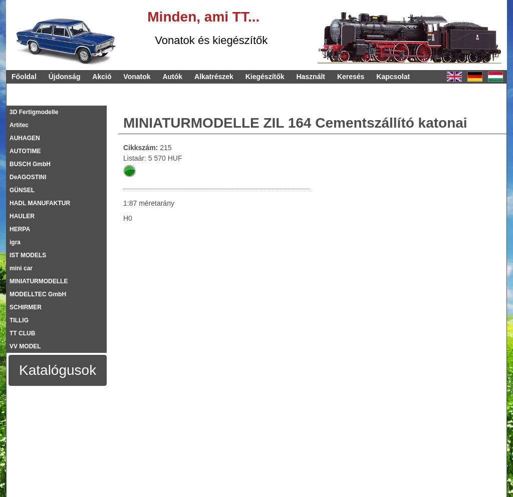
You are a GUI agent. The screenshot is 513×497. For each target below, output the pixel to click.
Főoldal (24, 77)
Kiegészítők (265, 77)
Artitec (19, 125)
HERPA (20, 229)
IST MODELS (28, 255)
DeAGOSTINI (28, 177)
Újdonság (65, 77)
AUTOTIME (25, 151)
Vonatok (136, 77)
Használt (310, 77)
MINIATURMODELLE (39, 281)
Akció (101, 77)
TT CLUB (22, 333)
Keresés (351, 77)
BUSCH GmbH (30, 164)
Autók (172, 77)
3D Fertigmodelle (34, 112)
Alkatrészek (213, 77)
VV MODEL (25, 346)
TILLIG (19, 320)
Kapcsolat (393, 77)
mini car (21, 268)
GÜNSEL (22, 190)
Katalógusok (57, 370)
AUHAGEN (25, 138)
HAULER (22, 216)
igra (15, 242)
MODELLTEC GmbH (38, 294)
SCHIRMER (26, 307)
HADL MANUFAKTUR (40, 203)
